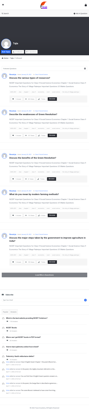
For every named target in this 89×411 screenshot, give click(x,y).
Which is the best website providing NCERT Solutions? (27, 318)
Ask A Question (80, 13)
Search (5, 13)
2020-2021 (13, 92)
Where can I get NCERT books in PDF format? (23, 337)
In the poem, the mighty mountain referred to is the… (38, 369)
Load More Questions (44, 275)
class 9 (34, 92)
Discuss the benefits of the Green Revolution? (32, 158)
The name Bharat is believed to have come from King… (38, 390)
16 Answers (11, 360)
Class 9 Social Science (41, 74)
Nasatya (12, 74)
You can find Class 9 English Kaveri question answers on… (39, 376)
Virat (7, 362)
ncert (48, 92)
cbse (20, 92)
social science (56, 92)
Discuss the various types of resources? (29, 78)
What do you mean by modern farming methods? (34, 194)
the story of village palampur (70, 92)
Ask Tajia (6, 52)
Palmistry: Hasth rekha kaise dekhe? (20, 356)
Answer (52, 99)
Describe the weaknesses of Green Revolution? (33, 114)
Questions (31, 52)
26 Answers (11, 341)
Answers (13, 312)
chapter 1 (26, 92)
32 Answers (11, 331)
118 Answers (12, 321)
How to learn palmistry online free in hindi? (22, 347)
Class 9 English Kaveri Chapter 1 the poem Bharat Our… (39, 362)
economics (41, 92)
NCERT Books (11, 328)
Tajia (15, 43)
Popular (5, 312)
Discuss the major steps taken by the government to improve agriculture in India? (47, 239)
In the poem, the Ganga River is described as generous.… (39, 383)
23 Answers (11, 350)
